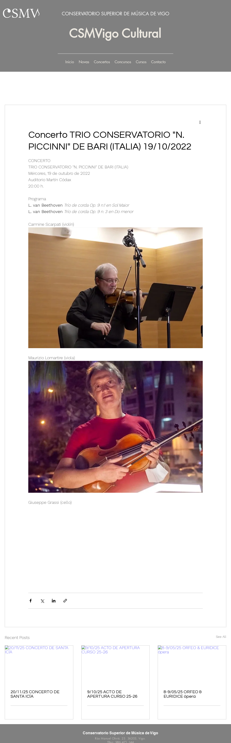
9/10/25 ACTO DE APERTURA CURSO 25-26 (112, 694)
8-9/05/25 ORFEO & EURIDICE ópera (183, 694)
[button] (101, 62)
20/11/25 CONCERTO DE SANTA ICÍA (35, 694)
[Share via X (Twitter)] (42, 600)
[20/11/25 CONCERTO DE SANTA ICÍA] (39, 665)
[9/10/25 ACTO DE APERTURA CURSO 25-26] (116, 665)
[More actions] (200, 122)
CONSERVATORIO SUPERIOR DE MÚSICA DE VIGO (115, 14)
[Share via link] (65, 600)
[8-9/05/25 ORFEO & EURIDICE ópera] (192, 665)
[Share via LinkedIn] (53, 600)
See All (221, 637)
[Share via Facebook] (30, 600)
